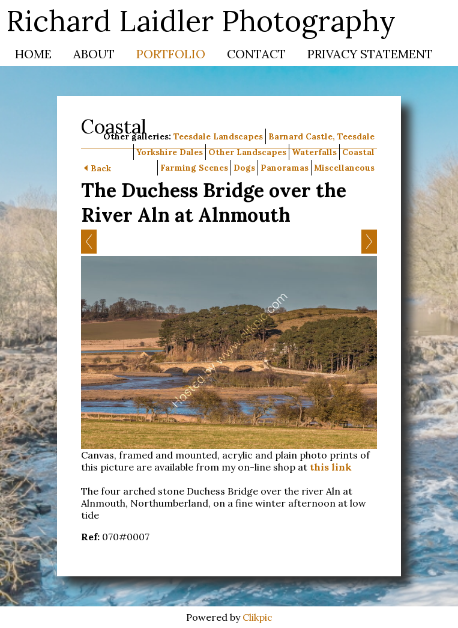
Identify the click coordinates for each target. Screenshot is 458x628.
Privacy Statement (370, 53)
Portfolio (170, 53)
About (94, 53)
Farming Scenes (194, 167)
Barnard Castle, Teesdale (321, 136)
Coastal (358, 152)
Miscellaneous (344, 167)
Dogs (244, 167)
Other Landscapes (247, 152)
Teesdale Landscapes (218, 136)
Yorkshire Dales (169, 152)
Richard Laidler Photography (201, 20)
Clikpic (258, 617)
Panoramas (285, 167)
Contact (256, 53)
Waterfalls (314, 152)
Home (33, 53)
